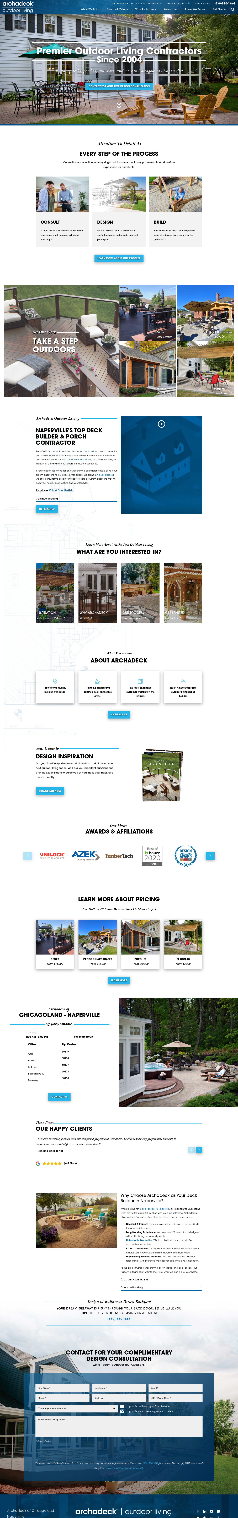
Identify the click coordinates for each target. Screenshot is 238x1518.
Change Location (178, 4)
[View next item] (210, 856)
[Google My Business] (218, 1511)
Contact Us (119, 715)
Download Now (50, 791)
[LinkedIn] (205, 1511)
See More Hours (83, 1037)
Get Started (220, 9)
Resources (170, 9)
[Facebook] (198, 1511)
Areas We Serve (195, 9)
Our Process (202, 4)
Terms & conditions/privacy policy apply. (124, 1468)
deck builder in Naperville (155, 1209)
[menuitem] (90, 9)
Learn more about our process (118, 258)
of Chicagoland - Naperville (136, 4)
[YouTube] (211, 1511)
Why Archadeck (145, 9)
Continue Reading (76, 498)
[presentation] (119, 1452)
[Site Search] (233, 10)
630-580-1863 (225, 3)
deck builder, (91, 452)
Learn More (119, 980)
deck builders (106, 475)
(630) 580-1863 (59, 1024)
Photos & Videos (117, 9)
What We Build (90, 9)
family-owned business (79, 460)
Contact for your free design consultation (119, 86)
